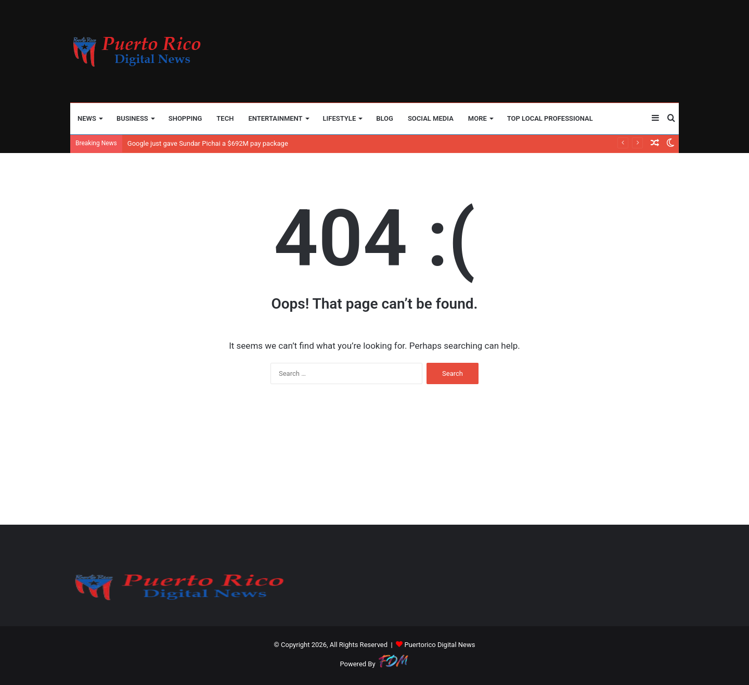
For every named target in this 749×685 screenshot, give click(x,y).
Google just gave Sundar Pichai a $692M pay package (207, 143)
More (477, 118)
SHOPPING (185, 118)
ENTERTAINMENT (275, 118)
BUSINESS (132, 118)
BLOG (384, 118)
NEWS (87, 118)
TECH (225, 118)
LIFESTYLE (339, 118)
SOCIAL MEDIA (431, 118)
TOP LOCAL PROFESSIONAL (550, 118)
